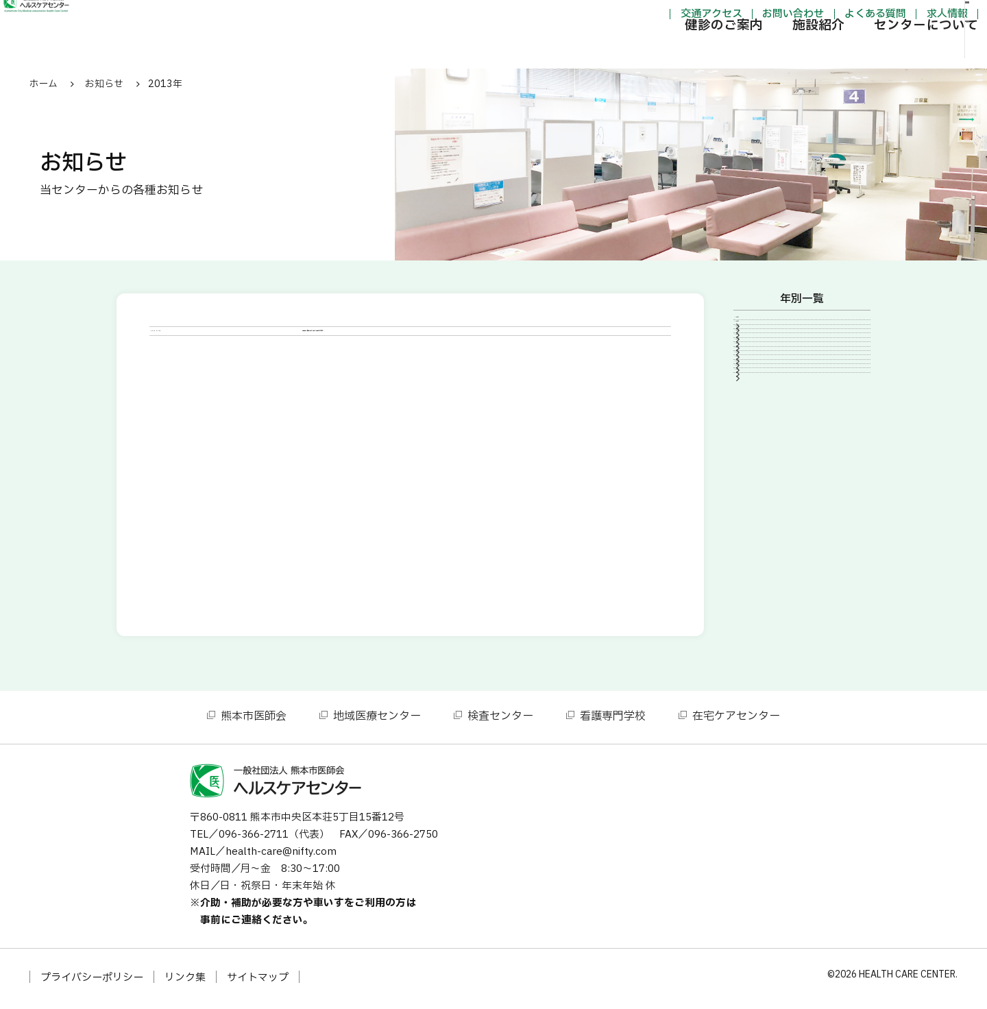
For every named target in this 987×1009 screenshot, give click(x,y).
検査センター (500, 720)
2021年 (763, 396)
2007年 (763, 605)
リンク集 (185, 982)
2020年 (763, 419)
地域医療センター (377, 720)
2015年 (763, 466)
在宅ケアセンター (736, 720)
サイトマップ (258, 982)
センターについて (853, 51)
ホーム (43, 84)
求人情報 (874, 16)
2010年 (763, 582)
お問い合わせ (720, 16)
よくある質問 (802, 16)
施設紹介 (746, 51)
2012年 (763, 536)
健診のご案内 (651, 51)
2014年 (763, 489)
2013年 (763, 512)
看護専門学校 (613, 720)
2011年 (763, 559)
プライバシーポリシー (91, 982)
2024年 (763, 350)
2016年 (763, 442)
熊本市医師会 (254, 720)
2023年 (763, 373)
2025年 (763, 327)
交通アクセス (638, 16)
